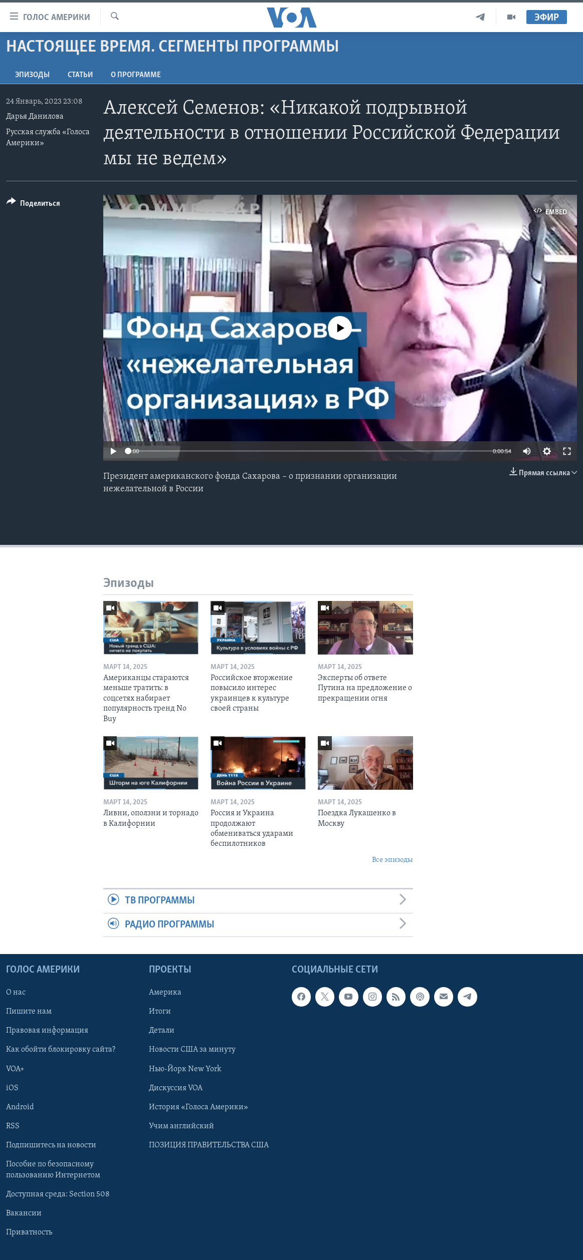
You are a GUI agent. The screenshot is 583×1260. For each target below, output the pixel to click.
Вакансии (24, 1213)
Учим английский (181, 1126)
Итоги (160, 1012)
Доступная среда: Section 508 (58, 1194)
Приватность (29, 1232)
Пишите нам (29, 1012)
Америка (165, 993)
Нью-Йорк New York (185, 1069)
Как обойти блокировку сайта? (60, 1050)
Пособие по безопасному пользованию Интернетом (53, 1169)
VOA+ (15, 1069)
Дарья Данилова (35, 117)
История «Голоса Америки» (198, 1107)
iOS (12, 1088)
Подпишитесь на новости (51, 1145)
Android (20, 1107)
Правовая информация (47, 1031)
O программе (136, 75)
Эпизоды (32, 75)
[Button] (33, 205)
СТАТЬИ (80, 75)
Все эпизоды (392, 860)
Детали (161, 1031)
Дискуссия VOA (176, 1088)
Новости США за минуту (192, 1050)
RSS (13, 1126)
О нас (16, 993)
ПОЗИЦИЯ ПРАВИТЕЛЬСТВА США (209, 1145)
